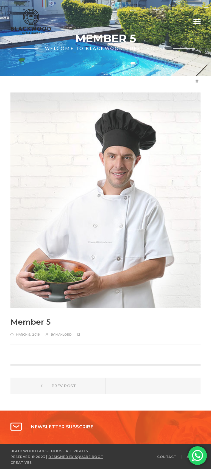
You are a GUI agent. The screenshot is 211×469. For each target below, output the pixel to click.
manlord (63, 334)
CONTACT (166, 457)
